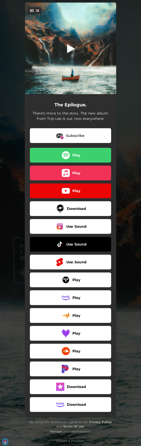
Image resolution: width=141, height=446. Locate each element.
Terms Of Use (73, 426)
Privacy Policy (100, 422)
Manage (56, 431)
